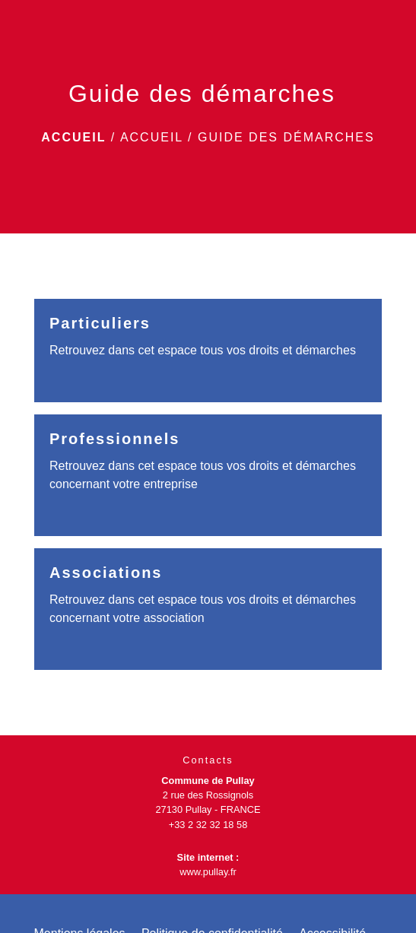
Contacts (208, 760)
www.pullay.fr (207, 871)
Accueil (73, 137)
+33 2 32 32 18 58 (208, 824)
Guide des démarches (286, 137)
